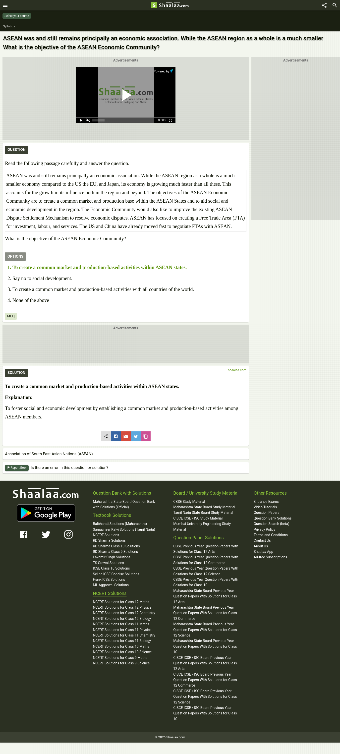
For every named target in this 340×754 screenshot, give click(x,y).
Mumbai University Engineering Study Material (202, 526)
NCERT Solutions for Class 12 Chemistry (124, 613)
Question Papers (266, 513)
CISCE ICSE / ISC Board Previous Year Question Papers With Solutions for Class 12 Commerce (205, 680)
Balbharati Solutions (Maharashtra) (120, 524)
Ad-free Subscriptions (270, 557)
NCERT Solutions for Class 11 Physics (122, 630)
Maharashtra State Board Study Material (204, 507)
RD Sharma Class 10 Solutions (116, 546)
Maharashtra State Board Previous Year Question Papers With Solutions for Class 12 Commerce (205, 613)
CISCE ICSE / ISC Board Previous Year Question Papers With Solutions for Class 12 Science (205, 696)
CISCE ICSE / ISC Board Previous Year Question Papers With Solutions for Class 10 (205, 713)
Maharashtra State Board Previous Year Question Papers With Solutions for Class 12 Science (205, 629)
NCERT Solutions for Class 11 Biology (122, 641)
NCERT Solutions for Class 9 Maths (120, 658)
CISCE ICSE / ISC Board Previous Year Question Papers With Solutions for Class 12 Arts (205, 663)
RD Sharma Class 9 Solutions (115, 552)
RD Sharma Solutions (109, 540)
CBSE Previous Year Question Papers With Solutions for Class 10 (205, 582)
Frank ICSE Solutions (109, 579)
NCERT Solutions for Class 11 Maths (121, 624)
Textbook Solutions (112, 515)
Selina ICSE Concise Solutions (116, 574)
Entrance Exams (266, 502)
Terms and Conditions (271, 535)
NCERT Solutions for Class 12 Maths (121, 602)
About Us (261, 546)
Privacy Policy (264, 529)
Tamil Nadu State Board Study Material (203, 513)
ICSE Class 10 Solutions (111, 568)
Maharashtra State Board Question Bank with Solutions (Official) (124, 504)
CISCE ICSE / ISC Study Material (198, 518)
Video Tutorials (265, 507)
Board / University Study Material (205, 493)
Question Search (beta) (271, 524)
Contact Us (262, 540)
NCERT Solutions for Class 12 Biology (122, 619)
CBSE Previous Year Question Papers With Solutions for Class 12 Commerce (205, 560)
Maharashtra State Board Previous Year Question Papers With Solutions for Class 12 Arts (205, 596)
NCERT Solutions (106, 535)
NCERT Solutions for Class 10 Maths (121, 646)
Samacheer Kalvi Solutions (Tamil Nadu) (124, 529)
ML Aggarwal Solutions (111, 585)
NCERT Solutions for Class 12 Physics (122, 607)
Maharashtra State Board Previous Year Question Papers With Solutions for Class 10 (205, 646)
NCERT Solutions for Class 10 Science (122, 652)
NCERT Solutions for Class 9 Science (121, 663)
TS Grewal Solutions (108, 563)
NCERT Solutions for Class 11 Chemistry (124, 635)
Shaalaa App (263, 552)
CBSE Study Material (189, 502)
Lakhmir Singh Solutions (111, 557)
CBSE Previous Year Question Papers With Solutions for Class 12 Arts (205, 549)
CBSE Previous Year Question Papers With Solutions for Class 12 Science (205, 571)
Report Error (17, 468)
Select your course (16, 16)
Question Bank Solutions (272, 518)
